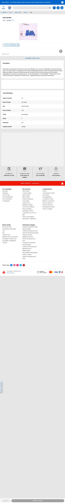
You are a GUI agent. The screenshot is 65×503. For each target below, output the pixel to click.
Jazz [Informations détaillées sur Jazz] (31, 12)
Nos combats (46, 195)
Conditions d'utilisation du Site (29, 230)
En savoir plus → (11, 273)
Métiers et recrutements (48, 201)
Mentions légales (26, 228)
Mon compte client (7, 227)
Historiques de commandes (9, 228)
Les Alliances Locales (48, 199)
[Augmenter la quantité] (9, 500)
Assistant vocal (26, 203)
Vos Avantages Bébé (7, 197)
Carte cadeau (25, 201)
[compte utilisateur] (58, 7)
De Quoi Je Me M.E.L (48, 203)
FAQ (3, 230)
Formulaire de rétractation (28, 242)
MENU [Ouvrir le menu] (3, 7)
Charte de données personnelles (30, 232)
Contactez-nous (6, 234)
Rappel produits (26, 250)
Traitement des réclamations (29, 246)
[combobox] (30, 7)
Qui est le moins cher (48, 204)
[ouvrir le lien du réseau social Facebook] (11, 265)
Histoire (44, 191)
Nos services (26, 189)
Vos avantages (7, 189)
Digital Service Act (26, 248)
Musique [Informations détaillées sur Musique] (25, 12)
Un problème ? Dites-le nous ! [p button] (32, 58)
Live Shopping (5, 201)
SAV (3, 232)
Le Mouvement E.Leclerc (49, 193)
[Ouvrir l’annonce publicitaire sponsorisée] (32, 84)
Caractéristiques (8, 93)
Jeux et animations (7, 199)
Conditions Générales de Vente (30, 227)
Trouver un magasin (47, 208)
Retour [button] (5, 12)
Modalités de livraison (27, 236)
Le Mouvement (47, 189)
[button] (11, 45)
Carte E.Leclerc (6, 195)
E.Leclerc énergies (26, 193)
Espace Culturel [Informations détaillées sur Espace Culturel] (18, 12)
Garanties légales (26, 244)
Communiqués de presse (49, 206)
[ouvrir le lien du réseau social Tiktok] (17, 265)
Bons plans (5, 191)
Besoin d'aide (6, 225)
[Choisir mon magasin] (54, 7)
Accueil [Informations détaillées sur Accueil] (10, 12)
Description (6, 63)
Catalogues (5, 193)
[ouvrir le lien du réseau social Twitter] (21, 265)
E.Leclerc (27, 210)
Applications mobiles (27, 204)
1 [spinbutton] (5, 500)
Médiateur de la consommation (10, 236)
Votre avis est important (28, 206)
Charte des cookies (27, 234)
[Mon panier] (61, 7)
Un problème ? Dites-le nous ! (9, 238)
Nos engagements (47, 197)
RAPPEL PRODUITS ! (30, 183)
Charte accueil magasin (28, 216)
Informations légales (28, 225)
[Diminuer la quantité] (2, 500)
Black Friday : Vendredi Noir (29, 218)
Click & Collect (25, 191)
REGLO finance (26, 195)
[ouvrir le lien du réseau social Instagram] (14, 265)
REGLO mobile (26, 197)
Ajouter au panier (38, 500)
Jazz (4, 20)
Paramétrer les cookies (1, 387)
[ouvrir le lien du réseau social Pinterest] (24, 265)
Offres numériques (27, 208)
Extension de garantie (27, 199)
